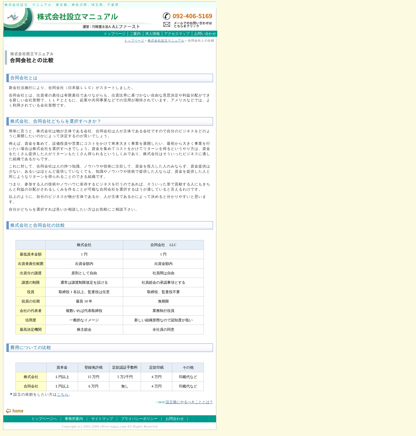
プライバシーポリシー (139, 419)
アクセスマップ (176, 34)
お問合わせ (175, 419)
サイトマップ (102, 419)
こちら (63, 394)
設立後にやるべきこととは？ (189, 402)
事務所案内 (74, 419)
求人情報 (152, 34)
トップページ (114, 34)
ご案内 (135, 34)
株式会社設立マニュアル (166, 40)
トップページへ (44, 419)
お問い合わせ (205, 34)
